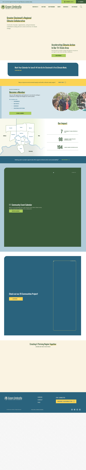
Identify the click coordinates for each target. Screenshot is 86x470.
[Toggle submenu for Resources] (68, 6)
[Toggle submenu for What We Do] (38, 6)
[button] (81, 6)
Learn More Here (18, 127)
